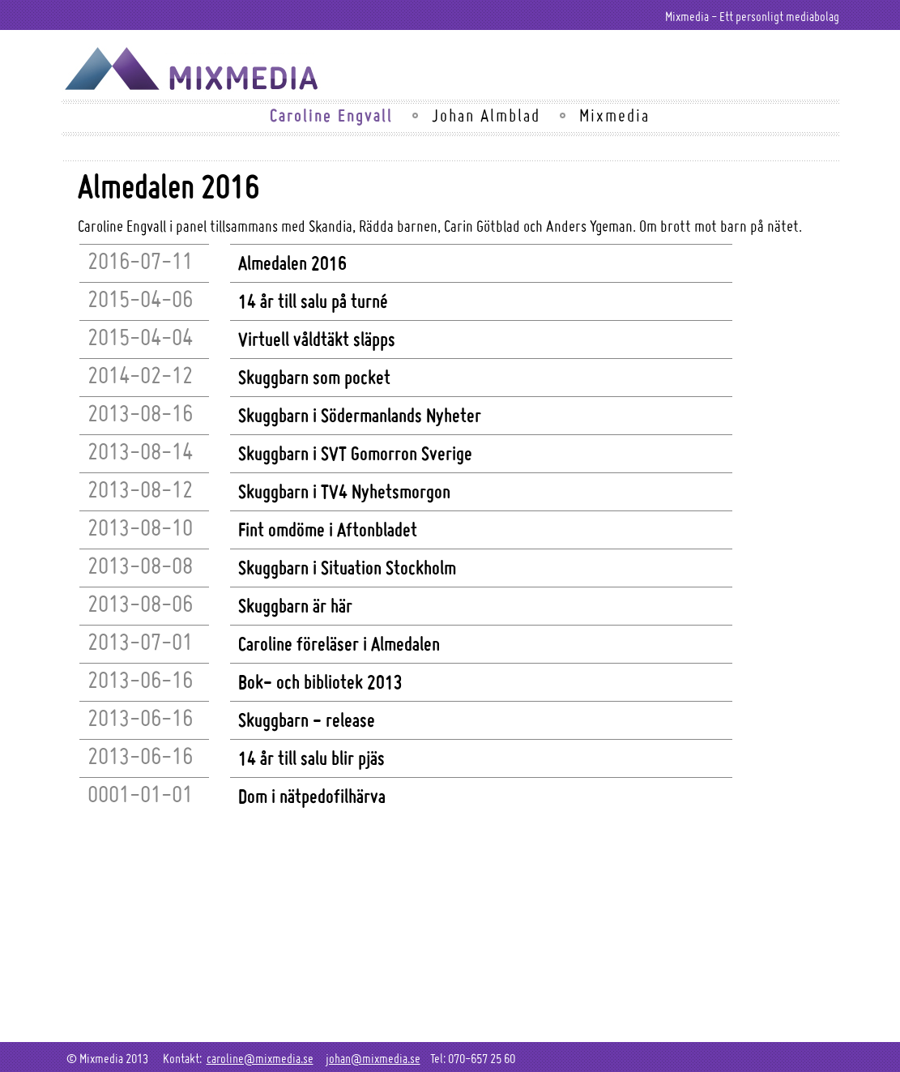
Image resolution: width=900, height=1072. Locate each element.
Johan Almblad (486, 115)
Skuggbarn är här (295, 605)
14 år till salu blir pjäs (311, 757)
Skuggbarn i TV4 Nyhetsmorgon (344, 491)
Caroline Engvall (331, 115)
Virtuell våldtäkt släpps (316, 339)
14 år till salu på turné (313, 300)
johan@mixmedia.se (373, 1058)
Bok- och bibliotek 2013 (320, 681)
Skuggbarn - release (306, 719)
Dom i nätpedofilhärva (312, 796)
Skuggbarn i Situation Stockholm (347, 567)
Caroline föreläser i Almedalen (339, 643)
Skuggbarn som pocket (314, 377)
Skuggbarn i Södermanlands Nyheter (359, 415)
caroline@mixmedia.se (260, 1058)
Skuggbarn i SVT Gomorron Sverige (355, 453)
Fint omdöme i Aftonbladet (327, 529)
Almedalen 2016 (292, 262)
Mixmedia (614, 115)
